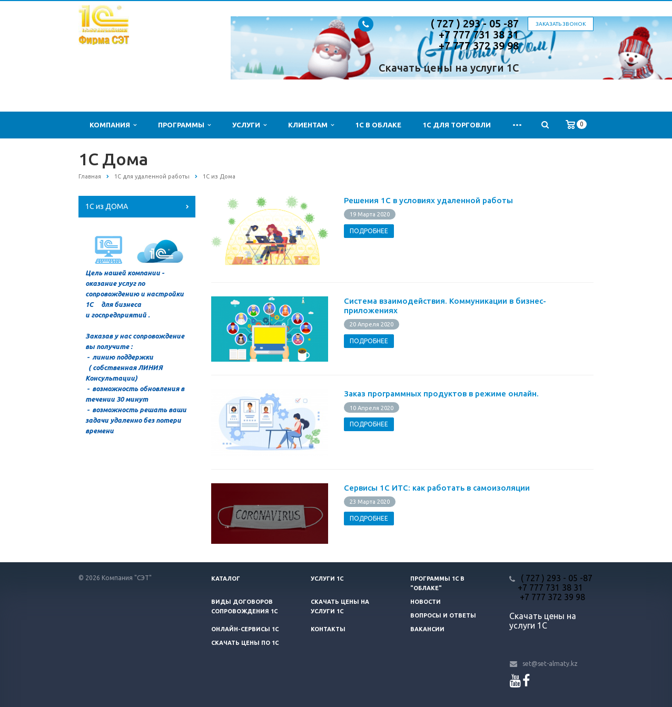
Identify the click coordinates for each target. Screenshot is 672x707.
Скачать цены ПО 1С (245, 643)
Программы (184, 125)
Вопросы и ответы (443, 615)
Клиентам (311, 125)
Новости (425, 602)
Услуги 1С (327, 578)
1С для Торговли (457, 124)
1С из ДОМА (106, 206)
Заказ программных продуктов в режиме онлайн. (441, 393)
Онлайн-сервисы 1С (245, 629)
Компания (113, 125)
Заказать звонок (561, 24)
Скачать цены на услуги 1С (449, 68)
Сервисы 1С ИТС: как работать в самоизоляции (437, 487)
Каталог (225, 578)
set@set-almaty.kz (550, 663)
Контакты (328, 629)
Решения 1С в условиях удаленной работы (428, 200)
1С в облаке (378, 124)
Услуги (249, 125)
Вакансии (427, 629)
